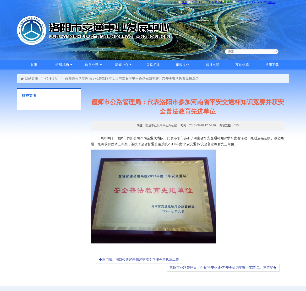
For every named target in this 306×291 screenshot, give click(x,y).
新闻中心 (123, 65)
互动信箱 (242, 65)
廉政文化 (182, 65)
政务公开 (93, 65)
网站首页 (29, 79)
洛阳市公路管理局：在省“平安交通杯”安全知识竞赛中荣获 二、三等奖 (223, 267)
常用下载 (272, 65)
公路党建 (153, 65)
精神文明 (212, 65)
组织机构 (63, 65)
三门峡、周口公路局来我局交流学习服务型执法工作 (139, 259)
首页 (34, 65)
